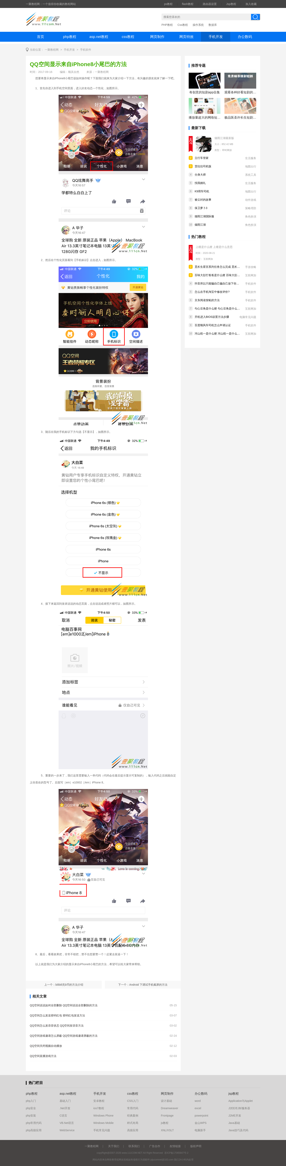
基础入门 (65, 1100)
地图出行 (250, 166)
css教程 (128, 37)
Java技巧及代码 (238, 1130)
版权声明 (195, 1146)
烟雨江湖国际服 (204, 216)
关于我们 (113, 1146)
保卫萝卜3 (201, 208)
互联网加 (208, 259)
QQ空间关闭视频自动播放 (46, 1045)
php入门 (31, 1100)
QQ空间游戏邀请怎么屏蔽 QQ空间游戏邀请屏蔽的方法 (64, 1035)
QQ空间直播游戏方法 (43, 1056)
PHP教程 (167, 24)
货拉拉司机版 (203, 166)
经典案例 (132, 1115)
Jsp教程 (231, 4)
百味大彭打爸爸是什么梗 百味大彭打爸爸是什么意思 (227, 275)
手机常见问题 (101, 1130)
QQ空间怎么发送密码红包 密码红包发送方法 (57, 1015)
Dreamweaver (169, 1108)
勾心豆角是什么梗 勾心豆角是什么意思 (219, 308)
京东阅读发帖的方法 (207, 300)
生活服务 (250, 158)
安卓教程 (98, 1100)
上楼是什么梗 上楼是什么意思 (214, 246)
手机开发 (216, 37)
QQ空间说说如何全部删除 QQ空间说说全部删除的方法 (64, 1005)
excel (198, 1108)
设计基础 (166, 1100)
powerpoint (201, 1115)
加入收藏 (251, 4)
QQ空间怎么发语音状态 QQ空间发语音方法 (57, 1025)
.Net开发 (65, 1108)
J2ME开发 (234, 1115)
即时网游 (227, 150)
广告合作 (154, 1146)
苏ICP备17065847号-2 (176, 1152)
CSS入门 (132, 1100)
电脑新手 (200, 1130)
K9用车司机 (202, 191)
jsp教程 (233, 1093)
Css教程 (183, 24)
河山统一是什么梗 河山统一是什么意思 (219, 333)
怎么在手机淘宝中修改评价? (212, 291)
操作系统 (198, 24)
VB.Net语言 (67, 1122)
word (198, 1100)
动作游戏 (250, 199)
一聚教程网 (52, 49)
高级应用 (132, 1130)
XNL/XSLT (167, 1130)
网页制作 (157, 37)
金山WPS (201, 1122)
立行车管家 (202, 158)
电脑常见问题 (248, 317)
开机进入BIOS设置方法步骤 (212, 316)
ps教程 (168, 4)
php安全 (31, 1108)
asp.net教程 (98, 37)
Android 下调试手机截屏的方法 (148, 984)
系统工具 (250, 174)
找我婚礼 (200, 183)
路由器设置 (210, 4)
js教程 (164, 1122)
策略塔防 (250, 208)
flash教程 (187, 4)
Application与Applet (240, 1100)
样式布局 (132, 1122)
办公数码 (245, 37)
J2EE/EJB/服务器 (239, 1108)
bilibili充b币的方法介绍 (69, 984)
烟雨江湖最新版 (224, 138)
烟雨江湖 (200, 224)
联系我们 (134, 1146)
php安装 (31, 1115)
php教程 (69, 37)
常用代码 (132, 1108)
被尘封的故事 (203, 199)
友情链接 (175, 1146)
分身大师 (200, 174)
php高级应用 (34, 1130)
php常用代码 (34, 1122)
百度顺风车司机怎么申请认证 (213, 325)
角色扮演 (250, 216)
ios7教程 (98, 1108)
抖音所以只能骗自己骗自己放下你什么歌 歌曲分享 (226, 283)
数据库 (213, 24)
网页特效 (186, 37)
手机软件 (85, 49)
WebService (67, 1130)
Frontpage (167, 1115)
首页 (40, 37)
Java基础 (234, 1122)
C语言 (63, 1115)
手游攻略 (250, 267)
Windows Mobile (103, 1122)
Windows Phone (103, 1115)
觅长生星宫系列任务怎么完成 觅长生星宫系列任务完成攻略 (231, 266)
